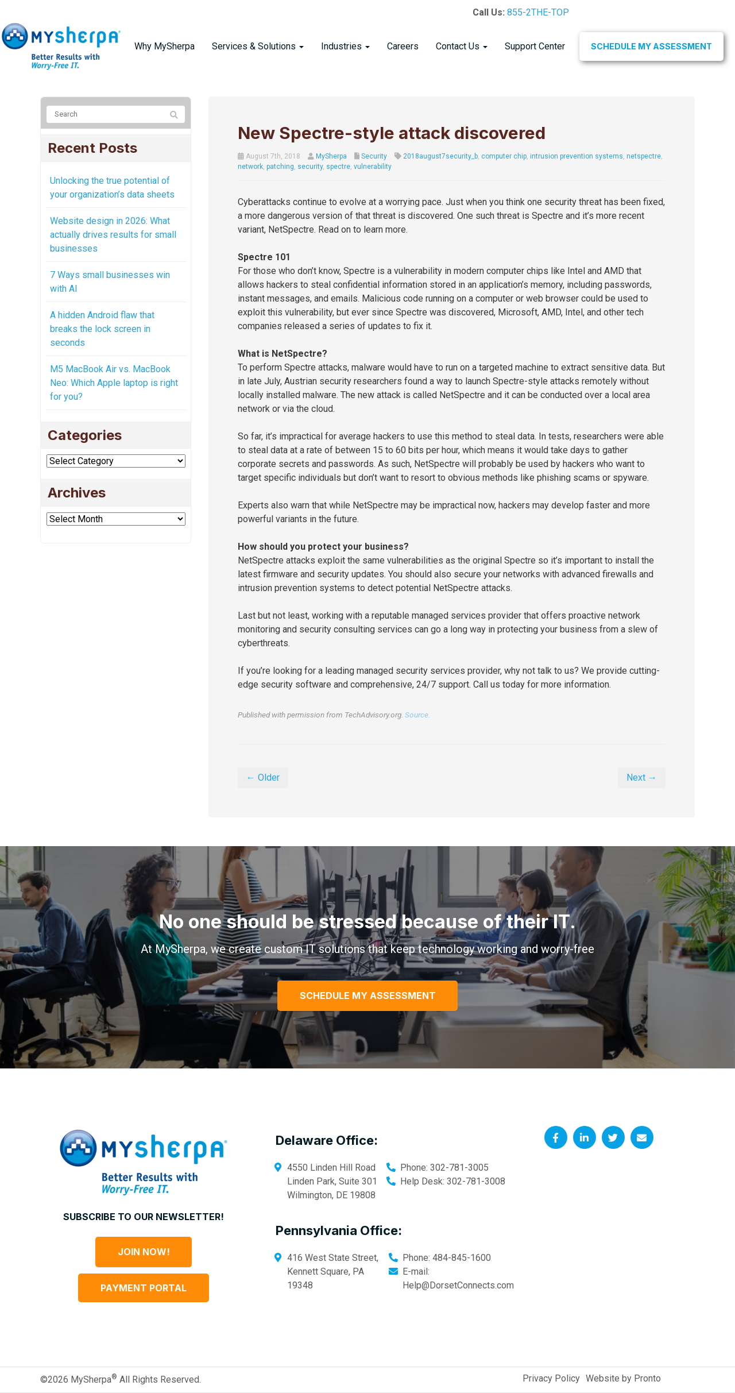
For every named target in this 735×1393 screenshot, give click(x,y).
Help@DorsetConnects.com (458, 1285)
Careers (403, 46)
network (250, 167)
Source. (417, 714)
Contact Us (462, 46)
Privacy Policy (551, 1378)
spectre (338, 167)
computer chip (504, 156)
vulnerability (373, 167)
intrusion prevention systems (576, 156)
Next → (641, 777)
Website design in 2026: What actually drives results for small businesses (113, 234)
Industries (345, 46)
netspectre (643, 156)
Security (374, 156)
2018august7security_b (440, 156)
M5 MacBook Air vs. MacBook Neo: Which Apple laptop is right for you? (114, 383)
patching (280, 167)
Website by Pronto (623, 1378)
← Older (263, 777)
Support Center (535, 46)
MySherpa (331, 156)
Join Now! (144, 1251)
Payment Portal (143, 1288)
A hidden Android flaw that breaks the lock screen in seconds (102, 329)
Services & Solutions (258, 46)
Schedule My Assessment (651, 46)
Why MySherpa (164, 46)
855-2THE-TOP (538, 12)
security (310, 167)
